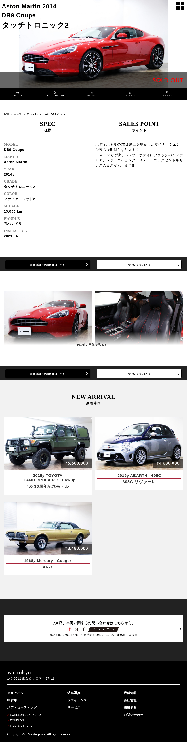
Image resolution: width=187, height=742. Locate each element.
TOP (6, 114)
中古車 (18, 114)
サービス (74, 707)
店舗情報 (130, 693)
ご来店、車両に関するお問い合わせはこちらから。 (93, 628)
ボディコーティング (22, 707)
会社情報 (130, 700)
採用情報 (130, 707)
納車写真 (74, 693)
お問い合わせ (133, 715)
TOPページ (15, 693)
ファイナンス (77, 700)
